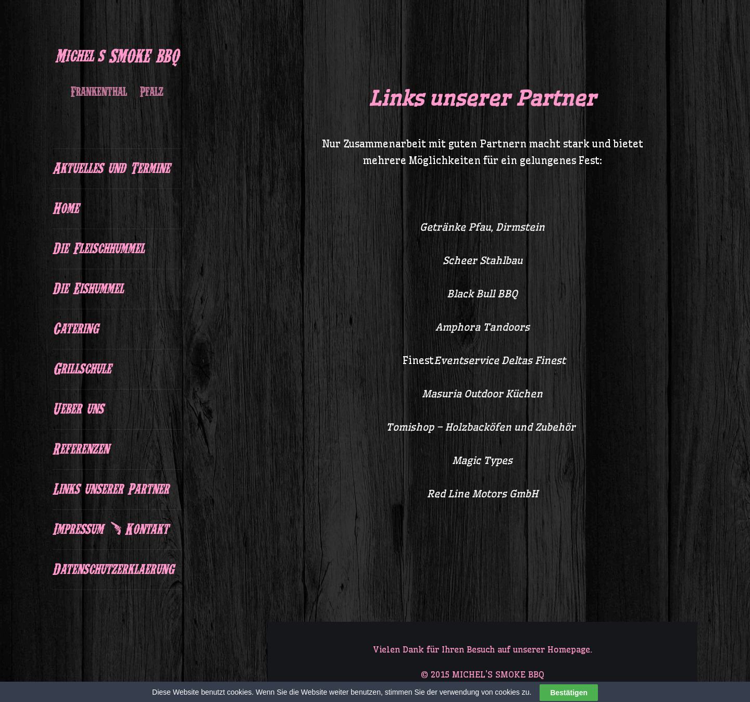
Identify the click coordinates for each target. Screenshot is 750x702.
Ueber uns (78, 409)
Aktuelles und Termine (111, 169)
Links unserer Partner (111, 489)
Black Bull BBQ (482, 293)
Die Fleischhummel (98, 249)
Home (66, 209)
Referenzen (81, 449)
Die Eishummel (88, 289)
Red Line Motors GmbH (482, 493)
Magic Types (482, 460)
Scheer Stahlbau (482, 260)
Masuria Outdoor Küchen (482, 393)
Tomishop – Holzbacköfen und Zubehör (482, 427)
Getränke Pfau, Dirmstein (482, 227)
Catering (75, 329)
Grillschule (82, 369)
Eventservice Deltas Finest (500, 360)
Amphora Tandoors (482, 327)
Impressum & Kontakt (110, 529)
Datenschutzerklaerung (113, 570)
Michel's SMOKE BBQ (117, 56)
